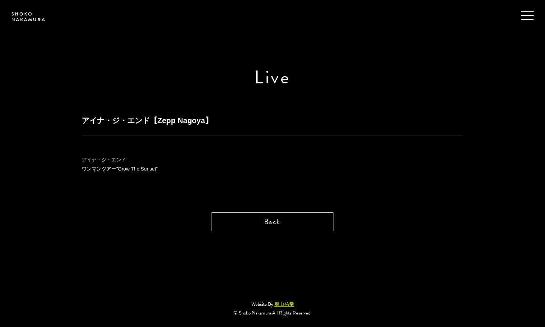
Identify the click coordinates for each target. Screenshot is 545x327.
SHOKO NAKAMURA (28, 17)
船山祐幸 (284, 304)
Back (272, 221)
